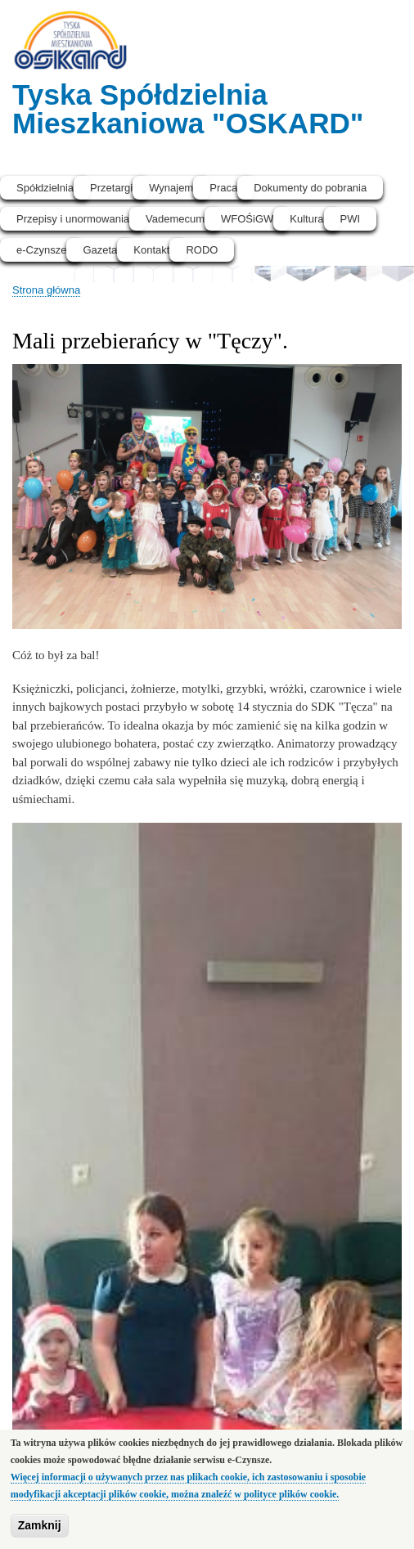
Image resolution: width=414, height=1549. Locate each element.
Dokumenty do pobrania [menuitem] (310, 188)
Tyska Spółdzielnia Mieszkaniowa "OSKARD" (188, 109)
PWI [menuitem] (350, 219)
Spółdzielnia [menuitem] (45, 188)
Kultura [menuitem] (306, 219)
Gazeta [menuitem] (100, 250)
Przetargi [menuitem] (111, 188)
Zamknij (39, 1530)
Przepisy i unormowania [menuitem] (72, 219)
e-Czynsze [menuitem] (41, 250)
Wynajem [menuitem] (171, 188)
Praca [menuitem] (223, 188)
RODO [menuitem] (202, 250)
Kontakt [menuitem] (151, 250)
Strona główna (46, 290)
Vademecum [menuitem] (175, 219)
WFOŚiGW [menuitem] (247, 219)
